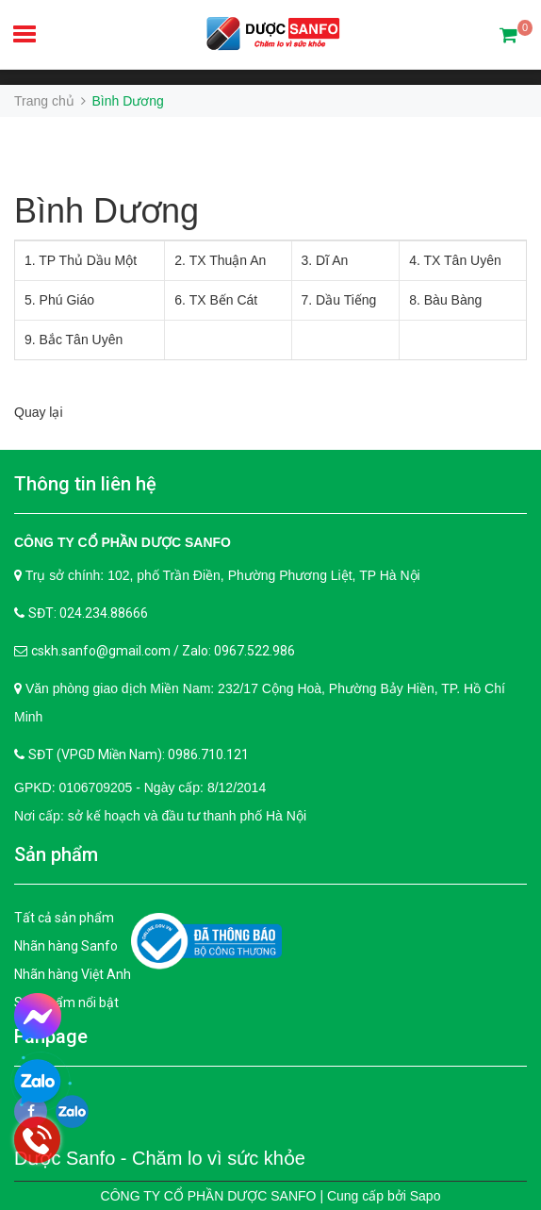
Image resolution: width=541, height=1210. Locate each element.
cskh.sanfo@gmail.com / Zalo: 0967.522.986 (163, 650)
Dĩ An (332, 260)
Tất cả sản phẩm (64, 917)
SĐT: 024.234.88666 (88, 613)
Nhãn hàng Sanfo (66, 945)
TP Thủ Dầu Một (88, 260)
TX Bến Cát (223, 299)
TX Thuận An (228, 260)
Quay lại (38, 412)
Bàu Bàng (453, 299)
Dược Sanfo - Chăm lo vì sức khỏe (159, 1158)
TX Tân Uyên (462, 260)
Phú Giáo (67, 299)
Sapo (425, 1195)
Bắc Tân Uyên (81, 339)
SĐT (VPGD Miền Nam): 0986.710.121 (138, 754)
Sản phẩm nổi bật (66, 1002)
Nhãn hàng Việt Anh (72, 974)
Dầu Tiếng (346, 299)
